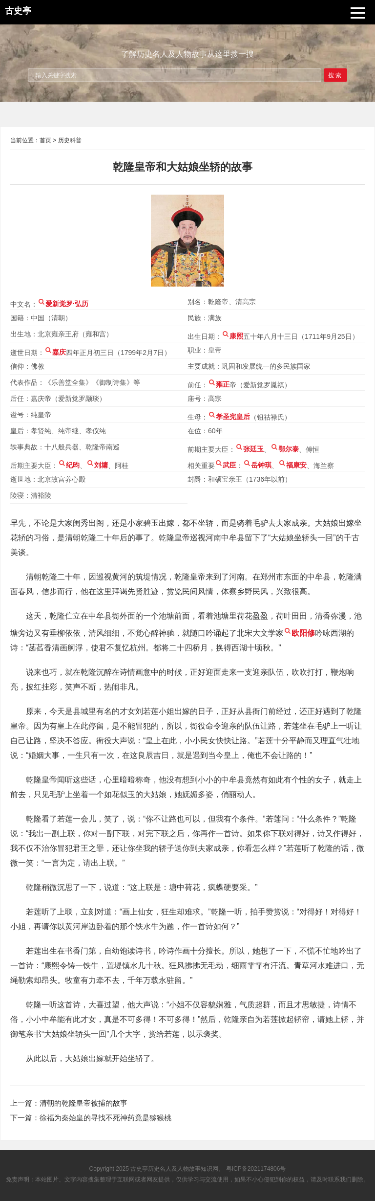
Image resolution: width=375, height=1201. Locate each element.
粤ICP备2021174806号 (256, 1168)
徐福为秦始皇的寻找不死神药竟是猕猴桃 (105, 1117)
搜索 (335, 74)
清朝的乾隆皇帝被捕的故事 (83, 1103)
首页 (45, 140)
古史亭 (139, 1168)
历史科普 (70, 140)
